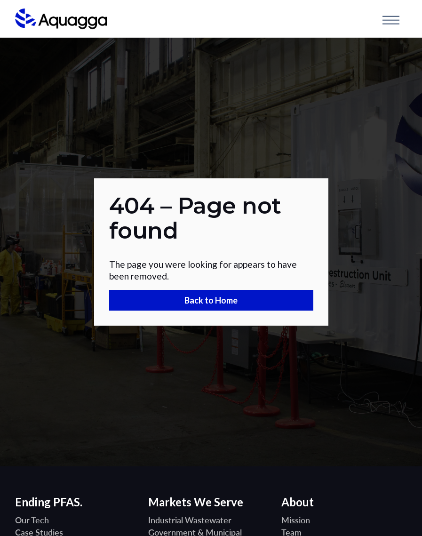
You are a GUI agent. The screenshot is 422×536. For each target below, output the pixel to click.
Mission (295, 520)
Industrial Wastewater (189, 520)
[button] (390, 20)
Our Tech (32, 520)
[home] (61, 20)
